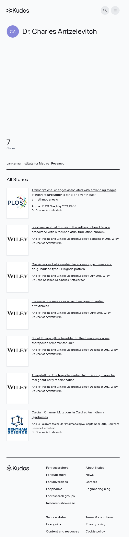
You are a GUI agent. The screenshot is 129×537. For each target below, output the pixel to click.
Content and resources (62, 531)
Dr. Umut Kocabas (43, 279)
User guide (53, 524)
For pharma (54, 489)
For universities (57, 482)
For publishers (56, 475)
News (90, 475)
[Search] (105, 10)
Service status (56, 517)
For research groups (60, 496)
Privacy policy (95, 524)
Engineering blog (98, 489)
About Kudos (95, 468)
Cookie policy (95, 531)
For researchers (57, 468)
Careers (91, 482)
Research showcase (60, 503)
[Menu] (115, 10)
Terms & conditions (99, 517)
